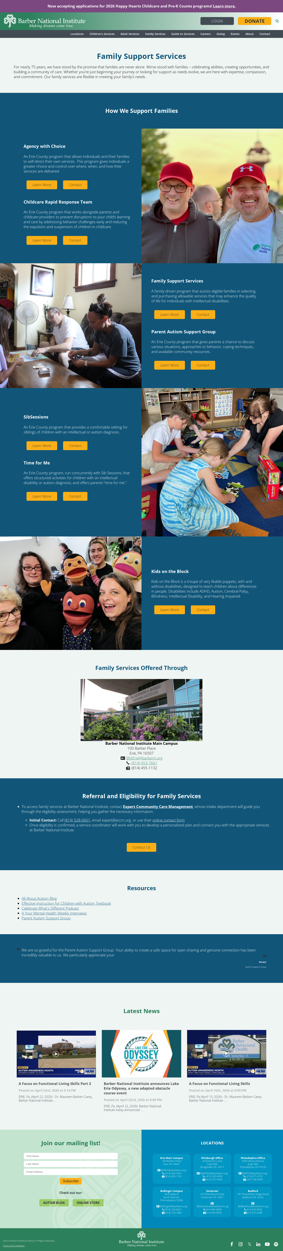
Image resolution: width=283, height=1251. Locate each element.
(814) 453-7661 (143, 763)
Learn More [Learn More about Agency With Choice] (41, 184)
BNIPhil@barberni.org (254, 1173)
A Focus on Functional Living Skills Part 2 (56, 1053)
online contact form (169, 820)
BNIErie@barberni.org (144, 758)
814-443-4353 (213, 1212)
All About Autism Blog (39, 898)
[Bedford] (253, 1191)
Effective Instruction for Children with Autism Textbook (66, 903)
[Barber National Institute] (44, 21)
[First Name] (71, 1156)
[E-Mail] (71, 1172)
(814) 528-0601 (77, 820)
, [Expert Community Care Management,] (158, 806)
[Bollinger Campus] (171, 1191)
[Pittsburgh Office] (212, 1158)
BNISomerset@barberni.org (212, 1206)
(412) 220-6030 (214, 1176)
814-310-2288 (254, 1212)
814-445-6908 (213, 1209)
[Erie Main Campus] (171, 1158)
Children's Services (102, 34)
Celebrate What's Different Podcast (50, 908)
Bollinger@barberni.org (173, 1206)
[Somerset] (212, 1191)
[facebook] (232, 1244)
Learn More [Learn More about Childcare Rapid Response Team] (41, 240)
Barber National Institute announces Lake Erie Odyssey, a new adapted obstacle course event (141, 1053)
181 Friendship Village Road (253, 1194)
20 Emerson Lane (212, 1161)
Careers (205, 34)
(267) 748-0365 (254, 1179)
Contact (265, 34)
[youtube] (267, 1244)
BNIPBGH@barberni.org (214, 1173)
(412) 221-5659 (214, 1179)
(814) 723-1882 (173, 1212)
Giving (221, 34)
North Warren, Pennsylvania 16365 (171, 1198)
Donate (255, 21)
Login (217, 21)
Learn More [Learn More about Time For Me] (41, 496)
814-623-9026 (254, 1209)
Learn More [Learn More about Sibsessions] (41, 445)
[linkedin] (258, 1244)
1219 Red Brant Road (212, 1194)
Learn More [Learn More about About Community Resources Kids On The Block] (169, 609)
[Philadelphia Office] (253, 1158)
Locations (77, 34)
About (249, 34)
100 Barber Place (171, 1161)
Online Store (88, 1203)
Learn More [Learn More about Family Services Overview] (169, 314)
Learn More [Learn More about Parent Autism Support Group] (169, 365)
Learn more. (224, 6)
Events (235, 34)
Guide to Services (183, 34)
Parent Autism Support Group (46, 918)
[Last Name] (71, 1164)
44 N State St (171, 1194)
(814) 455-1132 (173, 1176)
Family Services (155, 34)
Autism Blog (54, 1203)
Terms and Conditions (14, 1245)
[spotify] (276, 1244)
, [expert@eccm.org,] (117, 820)
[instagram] (241, 1244)
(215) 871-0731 (254, 1176)
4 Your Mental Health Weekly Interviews (54, 913)
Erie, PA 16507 (172, 1164)
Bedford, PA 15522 (253, 1197)
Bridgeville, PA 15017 (212, 1167)
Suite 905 (212, 1164)
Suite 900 (253, 1164)
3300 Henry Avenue (253, 1161)
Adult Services (129, 34)
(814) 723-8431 (173, 1209)
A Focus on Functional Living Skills (226, 1053)
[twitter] (250, 1244)
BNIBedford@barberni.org (253, 1206)
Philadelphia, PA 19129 (253, 1167)
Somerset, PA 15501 (212, 1197)
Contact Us (141, 847)
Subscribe (71, 1181)
